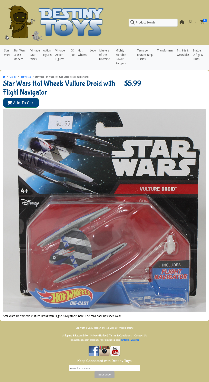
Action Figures (47, 52)
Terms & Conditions (120, 335)
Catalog (12, 77)
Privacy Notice (98, 335)
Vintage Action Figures (60, 55)
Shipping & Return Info (75, 335)
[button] (192, 22)
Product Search (142, 22)
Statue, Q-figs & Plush (198, 55)
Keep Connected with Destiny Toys (104, 361)
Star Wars (7, 52)
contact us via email (130, 340)
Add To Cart (21, 102)
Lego (93, 50)
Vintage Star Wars (35, 55)
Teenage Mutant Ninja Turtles (145, 55)
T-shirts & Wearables (183, 52)
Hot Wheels (82, 52)
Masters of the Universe (104, 55)
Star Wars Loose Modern (19, 55)
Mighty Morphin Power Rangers (121, 57)
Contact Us (140, 335)
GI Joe (72, 52)
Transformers (165, 50)
